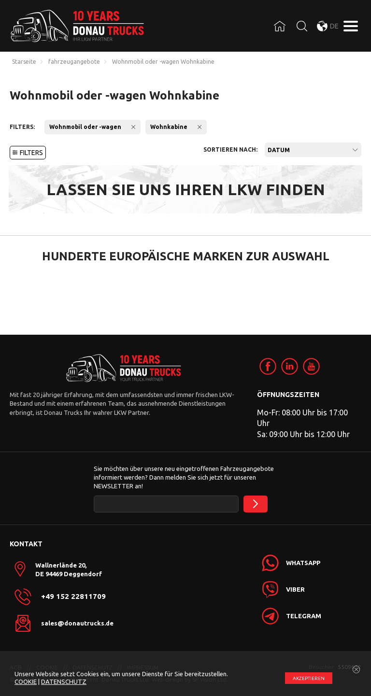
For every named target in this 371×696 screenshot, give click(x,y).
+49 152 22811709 (73, 596)
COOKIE (25, 681)
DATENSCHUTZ (63, 681)
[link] (267, 366)
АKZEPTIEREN (309, 678)
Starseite (24, 62)
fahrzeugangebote (74, 62)
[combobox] (313, 149)
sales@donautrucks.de (77, 623)
